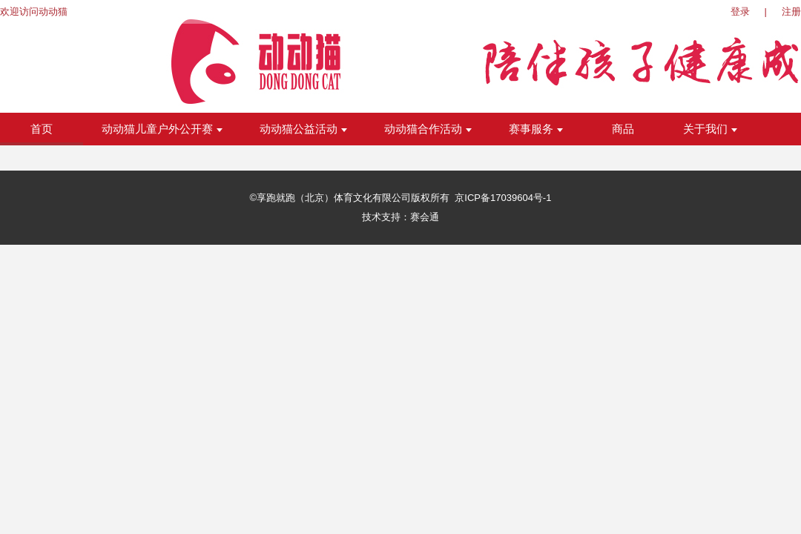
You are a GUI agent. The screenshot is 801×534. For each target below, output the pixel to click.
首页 (41, 129)
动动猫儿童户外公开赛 (162, 129)
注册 (791, 11)
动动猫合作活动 (428, 129)
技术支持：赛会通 (400, 216)
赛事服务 (536, 129)
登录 (740, 11)
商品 (623, 129)
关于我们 (710, 129)
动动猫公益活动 (303, 129)
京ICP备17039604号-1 (503, 197)
